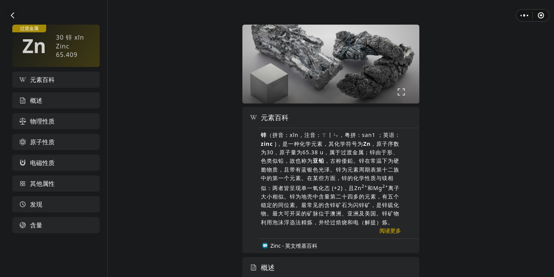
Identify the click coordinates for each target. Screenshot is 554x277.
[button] (12, 15)
